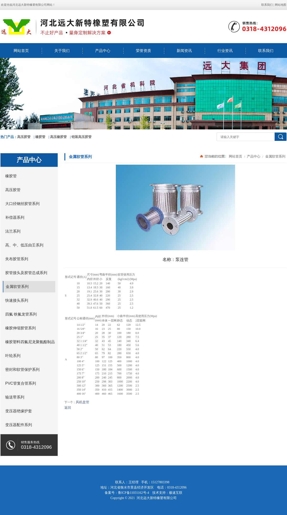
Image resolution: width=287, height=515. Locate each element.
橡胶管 (40, 137)
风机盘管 (82, 402)
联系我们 (267, 4)
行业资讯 (225, 51)
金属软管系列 (274, 156)
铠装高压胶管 (82, 137)
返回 (67, 407)
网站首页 (21, 51)
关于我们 (62, 51)
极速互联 (175, 493)
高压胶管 (24, 137)
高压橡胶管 (58, 137)
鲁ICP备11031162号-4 (133, 493)
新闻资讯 (184, 51)
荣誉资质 (143, 51)
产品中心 (102, 51)
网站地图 (280, 4)
